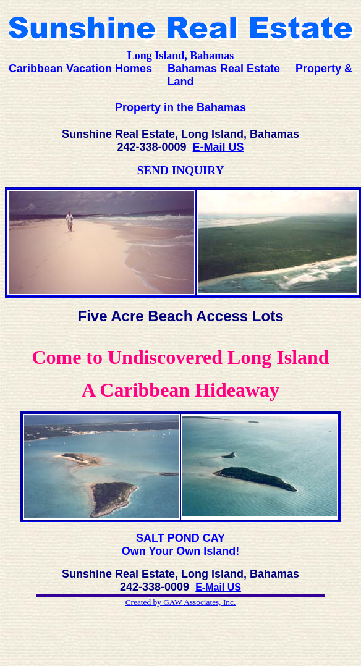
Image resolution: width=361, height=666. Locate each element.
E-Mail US (218, 147)
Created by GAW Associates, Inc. (180, 602)
